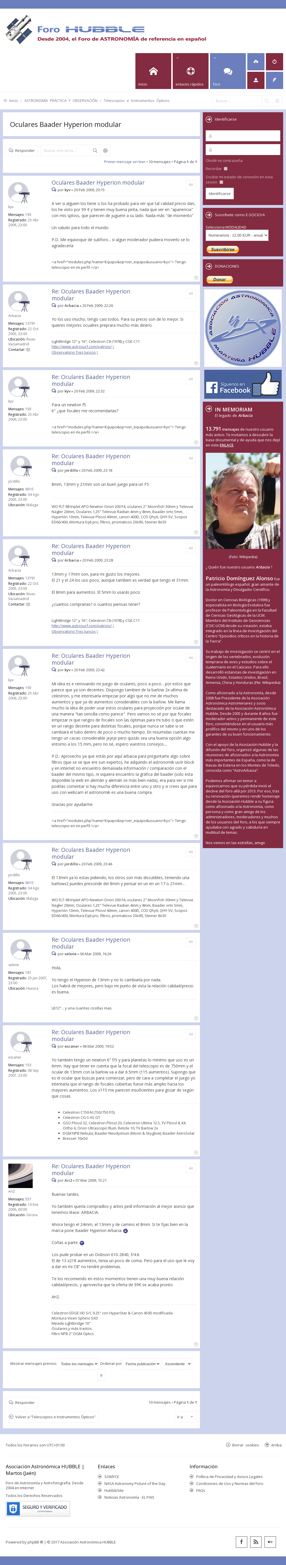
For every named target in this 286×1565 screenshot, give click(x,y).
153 (28, 1065)
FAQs (200, 1490)
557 (28, 1199)
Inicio (13, 100)
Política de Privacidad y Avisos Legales (229, 1476)
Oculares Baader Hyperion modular (65, 124)
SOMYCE (111, 1476)
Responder (25, 150)
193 (28, 214)
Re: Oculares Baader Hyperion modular (91, 294)
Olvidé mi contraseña (224, 160)
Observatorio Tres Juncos (74, 352)
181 (28, 972)
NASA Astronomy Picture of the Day (135, 1483)
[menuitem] (255, 61)
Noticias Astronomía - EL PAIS (129, 1497)
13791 (30, 323)
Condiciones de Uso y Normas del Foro (229, 1483)
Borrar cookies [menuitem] (245, 1445)
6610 (29, 489)
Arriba (276, 1445)
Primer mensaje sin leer (124, 161)
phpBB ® (35, 1542)
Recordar (216, 168)
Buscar (95, 150)
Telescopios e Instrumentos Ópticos (137, 100)
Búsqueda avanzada (105, 150)
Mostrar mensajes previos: (54, 1363)
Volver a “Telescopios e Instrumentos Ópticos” (55, 1416)
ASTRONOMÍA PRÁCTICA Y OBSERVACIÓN (61, 100)
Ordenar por (130, 1363)
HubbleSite (114, 1490)
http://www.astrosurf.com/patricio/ (82, 346)
